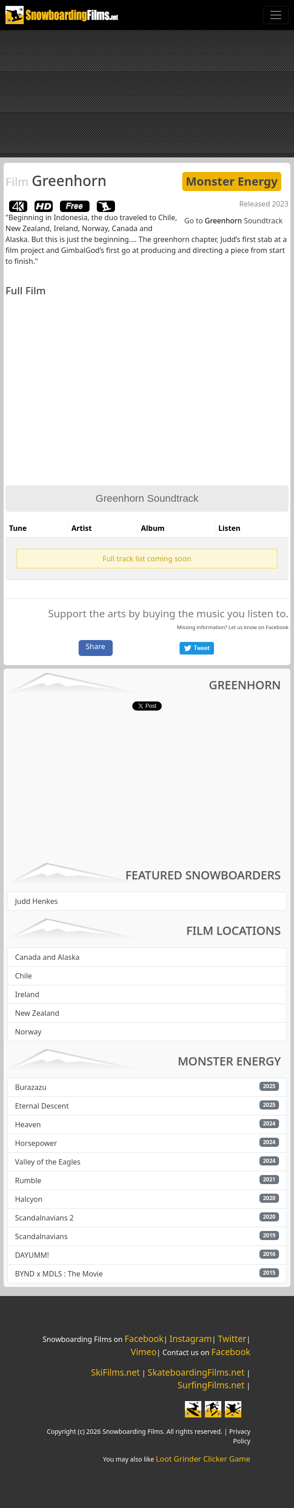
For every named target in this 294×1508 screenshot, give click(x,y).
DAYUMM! (32, 1255)
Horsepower (36, 1143)
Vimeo (144, 1352)
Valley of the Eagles (47, 1162)
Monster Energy (232, 181)
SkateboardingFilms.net (196, 1372)
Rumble (28, 1180)
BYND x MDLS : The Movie (59, 1274)
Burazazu (30, 1087)
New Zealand (37, 1013)
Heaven (28, 1125)
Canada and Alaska (47, 957)
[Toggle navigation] (276, 15)
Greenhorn (55, 180)
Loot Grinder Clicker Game (203, 1458)
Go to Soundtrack (233, 221)
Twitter (232, 1338)
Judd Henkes (36, 901)
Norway (28, 1032)
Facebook (277, 627)
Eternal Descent (42, 1106)
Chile (23, 976)
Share (95, 646)
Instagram (190, 1338)
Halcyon (28, 1199)
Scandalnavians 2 (44, 1218)
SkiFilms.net (115, 1372)
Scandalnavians (41, 1236)
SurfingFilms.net (211, 1385)
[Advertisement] (147, 93)
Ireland (27, 994)
